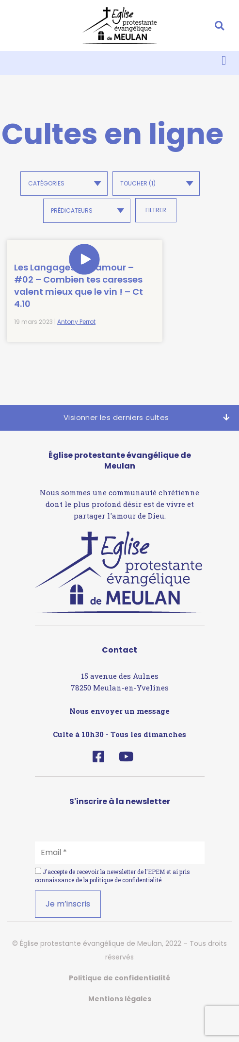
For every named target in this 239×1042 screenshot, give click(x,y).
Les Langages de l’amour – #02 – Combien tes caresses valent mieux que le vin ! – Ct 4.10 (56, 298)
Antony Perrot (76, 346)
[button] (219, 25)
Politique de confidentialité (119, 1002)
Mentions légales (119, 1023)
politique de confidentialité (125, 904)
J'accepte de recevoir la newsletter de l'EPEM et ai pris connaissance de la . (112, 900)
